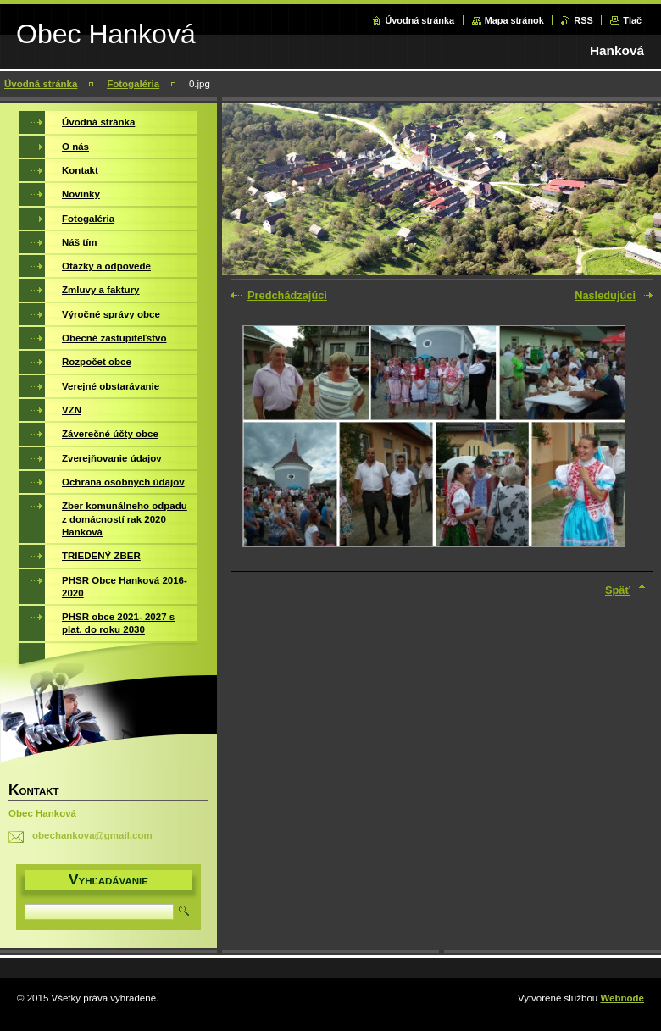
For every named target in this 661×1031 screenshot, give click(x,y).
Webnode (622, 998)
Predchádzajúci (287, 295)
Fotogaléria (133, 84)
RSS (583, 20)
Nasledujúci (605, 295)
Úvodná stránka (419, 20)
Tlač (632, 20)
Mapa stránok (514, 20)
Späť (617, 590)
